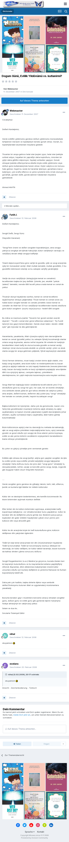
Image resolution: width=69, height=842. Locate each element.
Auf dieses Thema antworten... (20, 729)
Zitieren (12, 197)
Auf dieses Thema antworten (34, 100)
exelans (14, 663)
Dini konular (28, 92)
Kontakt (40, 832)
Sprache (29, 832)
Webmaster (12, 89)
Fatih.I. (13, 214)
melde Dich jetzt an (21, 715)
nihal (12, 634)
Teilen (17, 744)
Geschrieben (24, 114)
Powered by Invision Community (34, 838)
